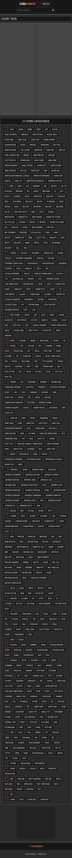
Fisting (13, 346)
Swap (29, 686)
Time (6, 748)
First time (48, 351)
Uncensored (25, 763)
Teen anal (26, 738)
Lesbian (13, 516)
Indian (12, 454)
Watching (9, 789)
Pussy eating (44, 629)
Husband (30, 449)
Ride (39, 655)
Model (49, 573)
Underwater (40, 763)
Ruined (16, 655)
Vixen (42, 769)
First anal (25, 361)
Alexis (23, 145)
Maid (21, 542)
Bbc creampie (10, 232)
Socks (44, 702)
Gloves (26, 408)
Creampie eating (52, 279)
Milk (60, 537)
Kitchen (31, 511)
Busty (41, 212)
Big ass (54, 186)
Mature (21, 537)
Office (41, 598)
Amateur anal (11, 150)
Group (7, 392)
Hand (7, 449)
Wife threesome (43, 784)
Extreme (22, 341)
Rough (23, 645)
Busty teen (41, 238)
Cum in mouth (32, 263)
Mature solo (28, 552)
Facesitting (18, 351)
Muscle (36, 562)
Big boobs (37, 207)
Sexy (7, 702)
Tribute (60, 753)
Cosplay (8, 258)
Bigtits (7, 243)
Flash (58, 351)
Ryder (7, 655)
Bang (48, 232)
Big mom (22, 222)
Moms (19, 568)
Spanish (8, 712)
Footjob (31, 346)
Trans (44, 738)
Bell (18, 248)
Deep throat (15, 315)
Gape (64, 408)
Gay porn (31, 403)
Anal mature (38, 155)
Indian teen (9, 464)
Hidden (55, 418)
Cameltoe (18, 289)
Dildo (43, 315)
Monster (8, 557)
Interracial (24, 454)
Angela (8, 181)
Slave (7, 671)
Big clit (7, 212)
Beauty (32, 222)
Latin (7, 531)
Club (33, 310)
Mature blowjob (11, 578)
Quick (12, 640)
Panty (18, 629)
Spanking (8, 665)
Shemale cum (10, 722)
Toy (46, 732)
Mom (12, 537)
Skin (55, 722)
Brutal (40, 202)
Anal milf (50, 150)
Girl (15, 392)
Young (12, 799)
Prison (45, 624)
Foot (22, 346)
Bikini (56, 232)
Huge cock (9, 444)
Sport (17, 717)
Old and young (61, 604)
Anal (12, 129)
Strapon (29, 665)
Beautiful (50, 196)
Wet (39, 789)
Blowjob (8, 191)
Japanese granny (12, 500)
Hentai (32, 418)
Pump (54, 614)
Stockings (9, 676)
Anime (29, 129)
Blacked (17, 196)
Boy (61, 191)
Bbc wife (48, 207)
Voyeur (33, 769)
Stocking (52, 671)
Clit (22, 305)
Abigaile (33, 145)
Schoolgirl (46, 696)
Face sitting (10, 372)
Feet (40, 346)
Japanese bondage (12, 495)
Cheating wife (28, 284)
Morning (28, 568)
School (50, 681)
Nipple (30, 588)
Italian (44, 454)
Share (38, 727)
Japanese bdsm (59, 490)
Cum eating (52, 299)
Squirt (53, 660)
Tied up (58, 748)
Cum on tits (60, 294)
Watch (58, 779)
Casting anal (33, 305)
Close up (59, 274)
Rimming (33, 645)
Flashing (8, 356)
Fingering (19, 366)
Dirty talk (17, 325)
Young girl (32, 799)
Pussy (63, 619)
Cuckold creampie (12, 274)
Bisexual (61, 196)
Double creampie (40, 325)
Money (51, 547)
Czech (38, 269)
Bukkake (36, 186)
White (56, 784)
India (35, 454)
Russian (13, 645)
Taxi (36, 738)
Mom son (31, 537)
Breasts (53, 238)
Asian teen (58, 176)
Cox (6, 279)
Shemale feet (53, 717)
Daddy (52, 315)
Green (37, 397)
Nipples (41, 588)
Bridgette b (23, 217)
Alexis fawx (52, 135)
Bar (25, 248)
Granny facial (39, 408)
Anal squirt (39, 160)
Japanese (14, 470)
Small (38, 686)
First (29, 366)
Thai (29, 732)
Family (58, 346)
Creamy (30, 279)
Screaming (58, 712)
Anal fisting (38, 135)
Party (42, 619)
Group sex (9, 413)
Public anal (30, 629)
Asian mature (10, 145)
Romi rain (17, 650)
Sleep (44, 660)
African (51, 155)
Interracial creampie (14, 459)
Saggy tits (32, 712)
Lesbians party (54, 526)
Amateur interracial (35, 181)
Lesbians (43, 516)
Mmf (6, 552)
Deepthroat (22, 320)
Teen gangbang (18, 748)
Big (28, 191)
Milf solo (56, 562)
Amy (45, 171)
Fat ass (38, 372)
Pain (24, 624)
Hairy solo (56, 423)
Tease (50, 753)
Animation (38, 150)
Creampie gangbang (24, 258)
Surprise (18, 707)
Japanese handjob (53, 495)
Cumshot (28, 269)
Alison (54, 129)
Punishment (19, 635)
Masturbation (23, 547)
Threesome (9, 743)
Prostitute (58, 629)
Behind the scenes (53, 217)
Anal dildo (22, 140)
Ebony (12, 341)
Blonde (51, 212)
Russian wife (28, 655)
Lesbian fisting (21, 521)
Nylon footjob (10, 593)
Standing (8, 696)
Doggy (64, 320)
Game (54, 392)
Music (30, 557)
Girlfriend (53, 408)
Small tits (45, 712)
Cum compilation (11, 284)
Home (20, 423)
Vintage (22, 769)
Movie (45, 562)
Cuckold (24, 253)
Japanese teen (29, 500)
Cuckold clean (11, 305)
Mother (45, 542)
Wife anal (9, 784)
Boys (63, 238)
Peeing (54, 624)
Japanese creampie (13, 475)
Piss (37, 614)
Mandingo (9, 547)
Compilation (48, 253)
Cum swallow (17, 279)
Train (25, 753)
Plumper (8, 629)
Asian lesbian (56, 165)
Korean (13, 511)
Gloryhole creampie (58, 387)
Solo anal (45, 722)
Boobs (25, 227)
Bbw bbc (42, 222)
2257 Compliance (31, 854)
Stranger (24, 702)
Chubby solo (40, 289)
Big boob (17, 243)
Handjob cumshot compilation (29, 444)
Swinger (28, 671)
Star (21, 727)
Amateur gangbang (42, 176)
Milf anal (8, 568)
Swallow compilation (14, 691)
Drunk (61, 315)
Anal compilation (12, 155)
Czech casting (50, 305)
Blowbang (51, 202)
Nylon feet (40, 593)
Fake (37, 366)
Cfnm (18, 269)
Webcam (21, 779)
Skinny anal (39, 707)
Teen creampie (34, 743)
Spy (18, 676)
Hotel (63, 433)
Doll (27, 325)
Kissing (41, 511)
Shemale (13, 660)
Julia (44, 485)
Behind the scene (57, 222)
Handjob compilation (48, 433)
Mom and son (10, 542)
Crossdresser (48, 263)
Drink (58, 330)
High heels (53, 428)
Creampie (35, 253)
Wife (12, 779)
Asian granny (49, 140)
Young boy (44, 799)
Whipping (30, 789)
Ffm (6, 361)
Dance (27, 315)
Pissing (64, 614)
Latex (22, 516)
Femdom (49, 346)
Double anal (19, 330)
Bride (61, 202)
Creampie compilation (14, 263)
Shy (14, 702)
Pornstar (34, 624)
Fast (36, 361)
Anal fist (62, 150)
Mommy (26, 562)
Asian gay (55, 171)
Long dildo (36, 521)
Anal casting (27, 165)
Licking (61, 521)
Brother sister (21, 212)
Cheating (8, 269)
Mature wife (27, 573)
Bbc (45, 186)
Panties (25, 619)
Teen (12, 732)
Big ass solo (36, 232)
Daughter (9, 320)
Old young (30, 604)
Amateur (24, 135)
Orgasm (13, 598)
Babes (27, 243)
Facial (37, 351)
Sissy (39, 665)
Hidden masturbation (13, 428)
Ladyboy (32, 516)
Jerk (42, 500)
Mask (24, 578)
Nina (22, 593)
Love (53, 516)
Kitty (50, 511)
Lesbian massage (12, 526)
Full (20, 372)
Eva (64, 341)
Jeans (46, 490)
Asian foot (35, 171)
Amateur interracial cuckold (17, 176)
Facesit (8, 366)
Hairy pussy (18, 449)
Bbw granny (37, 217)
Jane (38, 506)
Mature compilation (13, 583)
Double (55, 320)
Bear (7, 202)
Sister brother (51, 686)
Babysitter (19, 238)
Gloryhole (29, 387)
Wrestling (28, 784)
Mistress (55, 552)
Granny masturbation (14, 403)
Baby (33, 212)
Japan (24, 470)
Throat (15, 758)
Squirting (19, 681)
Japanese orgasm (32, 490)
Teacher (55, 732)
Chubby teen (60, 284)
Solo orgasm (29, 717)
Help (40, 449)
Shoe (41, 717)
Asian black (25, 160)
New (29, 593)
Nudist (51, 593)
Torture (56, 743)
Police (15, 624)
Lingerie (8, 521)
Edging (56, 341)
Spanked (59, 696)
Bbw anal (46, 191)
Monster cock (38, 547)
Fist (28, 351)
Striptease (61, 681)
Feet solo (59, 372)
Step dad (33, 722)
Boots (27, 196)
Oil (57, 598)
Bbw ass (15, 227)
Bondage (19, 191)
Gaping (20, 397)
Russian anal (42, 650)
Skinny (19, 665)
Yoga (21, 799)
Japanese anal (29, 480)
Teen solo (33, 748)
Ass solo (57, 145)
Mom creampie (43, 557)
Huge (31, 439)
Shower (59, 676)
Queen (21, 640)
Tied (52, 738)
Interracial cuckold (53, 459)
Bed (6, 227)
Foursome (27, 356)
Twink (17, 753)
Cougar (40, 299)
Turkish (21, 743)
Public (45, 614)
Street (22, 722)
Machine (15, 552)
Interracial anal (34, 459)
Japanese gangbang (32, 495)
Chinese (13, 253)
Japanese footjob (32, 475)
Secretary (19, 712)
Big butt (8, 238)
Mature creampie (12, 562)
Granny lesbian (45, 403)
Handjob (13, 418)
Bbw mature (10, 217)
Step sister (58, 691)
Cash (25, 310)
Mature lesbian (11, 573)
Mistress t (57, 542)
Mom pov (40, 568)
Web (18, 784)
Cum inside (62, 263)
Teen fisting (46, 748)
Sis (52, 702)
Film (58, 366)
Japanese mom (38, 470)
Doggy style (33, 330)
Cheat (40, 284)
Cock (49, 284)
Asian (20, 129)
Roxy (48, 655)
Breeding (23, 232)
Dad (35, 315)
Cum (27, 4)
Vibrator (52, 769)
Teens (46, 743)
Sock (29, 727)
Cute (40, 279)
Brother (50, 227)
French (38, 356)
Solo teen (9, 686)
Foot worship (47, 361)
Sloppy (20, 686)
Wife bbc (48, 779)
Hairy (23, 418)
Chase (7, 289)
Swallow (17, 671)
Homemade (43, 418)
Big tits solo (10, 222)
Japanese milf (10, 485)
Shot (26, 676)
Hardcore (30, 423)
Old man (24, 598)
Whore (19, 789)
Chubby (60, 253)
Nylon (12, 588)
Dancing (8, 336)
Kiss (22, 511)
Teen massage (38, 753)
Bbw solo (29, 202)
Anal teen (35, 140)
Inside (20, 464)
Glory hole (9, 397)
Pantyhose (26, 614)
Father (14, 361)
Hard (22, 433)
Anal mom (52, 160)
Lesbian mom (28, 526)
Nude (50, 588)
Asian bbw (45, 145)
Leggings (63, 516)
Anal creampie (11, 135)
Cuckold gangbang (12, 299)
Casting (51, 258)
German (43, 382)
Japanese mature (12, 480)
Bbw (11, 186)
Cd (60, 289)
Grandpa (41, 387)
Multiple (39, 573)
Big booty (8, 248)
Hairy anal (9, 423)
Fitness (60, 361)
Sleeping (34, 660)
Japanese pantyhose (29, 485)
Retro (7, 650)
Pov (34, 619)
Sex (41, 681)
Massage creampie (39, 578)
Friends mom (48, 366)
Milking (61, 547)
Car (46, 269)
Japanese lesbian (51, 475)
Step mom (40, 671)
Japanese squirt (54, 500)
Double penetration (59, 325)
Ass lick (23, 171)
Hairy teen (50, 449)
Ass (46, 129)
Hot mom (31, 433)
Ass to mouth (10, 160)
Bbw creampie (37, 227)
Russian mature (56, 645)
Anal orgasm (10, 171)
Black (36, 191)
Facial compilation (53, 356)
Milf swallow (53, 568)
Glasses (47, 397)
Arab (38, 129)
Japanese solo (46, 480)
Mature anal (33, 542)
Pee (6, 619)
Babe (30, 238)
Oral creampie (45, 604)
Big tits (64, 186)
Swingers (31, 681)
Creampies (28, 299)
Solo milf (61, 702)
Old (33, 598)
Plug (7, 624)
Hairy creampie (53, 444)
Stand (63, 707)
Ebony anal (44, 341)
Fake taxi (8, 377)
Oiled (7, 609)
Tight (24, 758)
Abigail (26, 155)
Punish (7, 635)
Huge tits (41, 439)
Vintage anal (10, 774)
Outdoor (8, 604)
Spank (59, 665)
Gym (29, 397)
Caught (27, 274)
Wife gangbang (35, 779)
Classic (22, 294)
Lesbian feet (49, 521)
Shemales (34, 696)
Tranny (38, 732)
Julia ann (52, 470)
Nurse (21, 588)
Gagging (44, 392)
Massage (43, 537)
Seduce (8, 707)
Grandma (33, 392)
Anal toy (18, 181)
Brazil (36, 243)
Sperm (34, 702)
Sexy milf (48, 727)
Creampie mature (12, 310)
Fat (17, 356)
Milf (53, 537)
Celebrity (48, 294)
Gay (21, 382)
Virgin (12, 769)
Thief (16, 738)
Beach (7, 196)
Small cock (21, 696)
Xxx (11, 794)
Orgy (50, 598)
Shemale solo (38, 676)
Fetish (48, 372)
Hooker (52, 439)
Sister (24, 660)
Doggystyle (47, 330)
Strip (38, 691)
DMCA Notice (42, 854)
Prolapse (53, 619)
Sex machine (10, 727)
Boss (17, 207)
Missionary (42, 552)
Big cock (26, 207)
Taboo (7, 738)
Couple (52, 289)
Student (8, 681)
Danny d (44, 320)
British (7, 207)
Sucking (8, 717)
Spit (28, 707)
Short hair (52, 707)
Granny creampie (12, 408)
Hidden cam (40, 428)
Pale (30, 635)
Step (50, 676)
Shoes (29, 691)
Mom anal (20, 557)
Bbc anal (60, 207)
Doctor (34, 320)
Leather (40, 526)
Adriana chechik (55, 181)
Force (7, 351)
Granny (13, 382)
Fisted (28, 372)
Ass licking (25, 150)
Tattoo (7, 753)
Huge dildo (43, 423)
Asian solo (41, 165)
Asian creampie (11, 165)
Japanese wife (56, 485)
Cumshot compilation (43, 274)
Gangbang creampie (13, 387)
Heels (28, 428)
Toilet (20, 732)
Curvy (28, 289)
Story (47, 691)
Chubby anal (35, 294)
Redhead (29, 650)
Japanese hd (10, 506)
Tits (6, 758)
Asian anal (9, 140)
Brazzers (38, 196)
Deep (7, 325)
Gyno (23, 392)
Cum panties (10, 294)
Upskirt (13, 763)
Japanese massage (13, 490)
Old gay (19, 604)
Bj (55, 191)
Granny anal (56, 382)
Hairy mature (10, 433)
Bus (27, 186)
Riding (43, 645)
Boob (46, 243)
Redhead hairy (58, 650)
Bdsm (19, 186)
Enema (32, 341)
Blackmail (17, 202)
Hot (23, 439)
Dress (7, 330)
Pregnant (14, 614)
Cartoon (40, 258)
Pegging (15, 619)
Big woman (56, 243)
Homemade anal (11, 439)
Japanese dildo (25, 506)
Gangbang (32, 382)
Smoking (49, 665)
